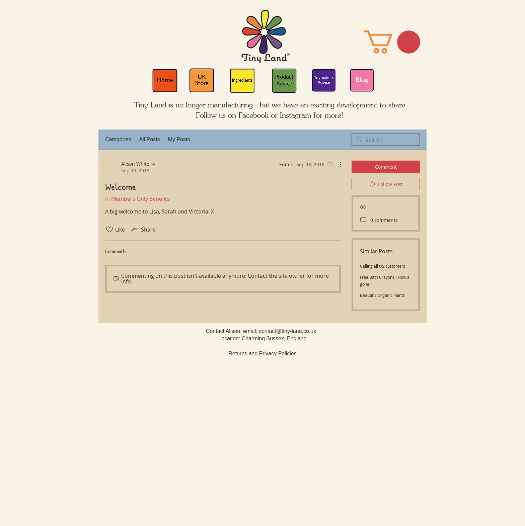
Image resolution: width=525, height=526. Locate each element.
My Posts (179, 139)
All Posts (149, 139)
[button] (392, 42)
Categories (118, 139)
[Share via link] (143, 230)
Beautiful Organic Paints (382, 295)
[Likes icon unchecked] (109, 230)
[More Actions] (337, 165)
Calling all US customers (382, 266)
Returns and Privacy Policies (262, 353)
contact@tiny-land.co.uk (287, 331)
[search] (386, 140)
